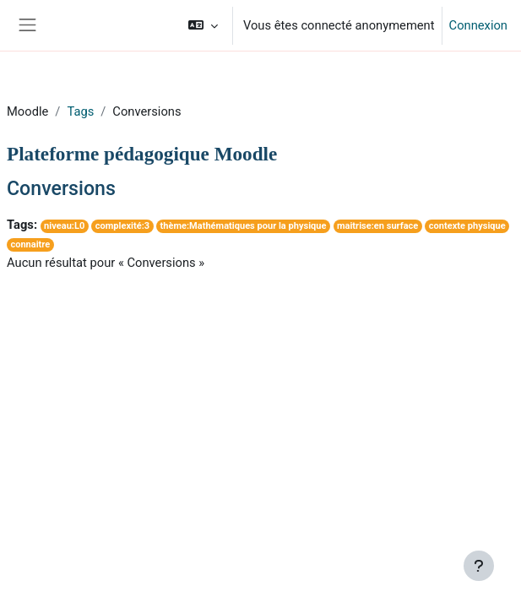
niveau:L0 (64, 225)
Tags (80, 111)
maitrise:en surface (377, 225)
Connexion (478, 25)
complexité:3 (122, 225)
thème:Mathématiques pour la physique (243, 225)
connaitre (30, 244)
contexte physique (467, 225)
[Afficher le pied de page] (479, 566)
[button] (203, 25)
